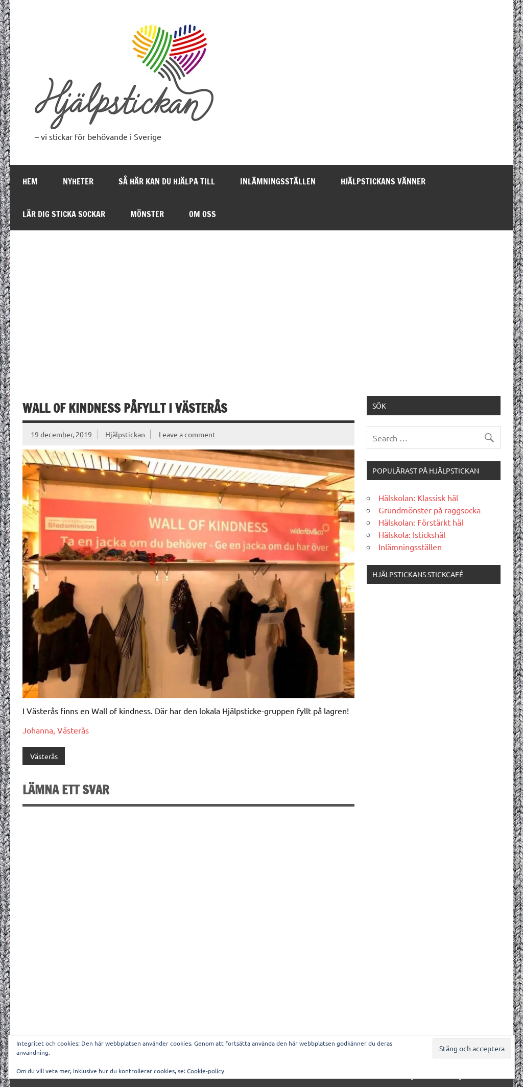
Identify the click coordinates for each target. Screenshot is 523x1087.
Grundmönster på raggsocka (429, 510)
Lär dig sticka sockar (63, 214)
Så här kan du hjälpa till (166, 181)
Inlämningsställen (278, 181)
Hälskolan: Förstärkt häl (420, 522)
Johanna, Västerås (55, 730)
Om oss (202, 214)
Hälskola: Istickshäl (411, 534)
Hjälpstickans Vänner (383, 181)
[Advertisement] (262, 307)
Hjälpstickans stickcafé (417, 574)
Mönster (147, 214)
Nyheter (78, 181)
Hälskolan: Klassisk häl (418, 497)
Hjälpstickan (125, 434)
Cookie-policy (205, 1071)
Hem (30, 181)
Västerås (44, 756)
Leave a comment (187, 434)
